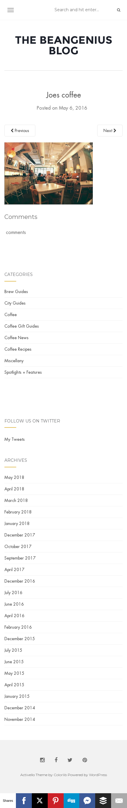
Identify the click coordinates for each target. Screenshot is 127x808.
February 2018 (18, 512)
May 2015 (14, 673)
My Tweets (14, 439)
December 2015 (19, 638)
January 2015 (17, 696)
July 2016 (13, 592)
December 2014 (19, 708)
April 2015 (14, 684)
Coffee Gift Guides (21, 326)
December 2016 (19, 581)
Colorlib (60, 775)
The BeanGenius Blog (63, 45)
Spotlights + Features (23, 372)
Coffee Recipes (18, 349)
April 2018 (14, 489)
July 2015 (13, 650)
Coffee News (16, 337)
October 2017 (18, 546)
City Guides (15, 303)
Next (109, 130)
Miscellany (14, 360)
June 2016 (14, 604)
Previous (20, 130)
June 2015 (14, 661)
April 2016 (14, 615)
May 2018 (14, 477)
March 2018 (16, 500)
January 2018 (17, 523)
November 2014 (19, 719)
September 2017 (20, 558)
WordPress (98, 775)
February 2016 (18, 627)
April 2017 (14, 569)
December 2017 (19, 535)
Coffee (10, 314)
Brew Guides (16, 291)
